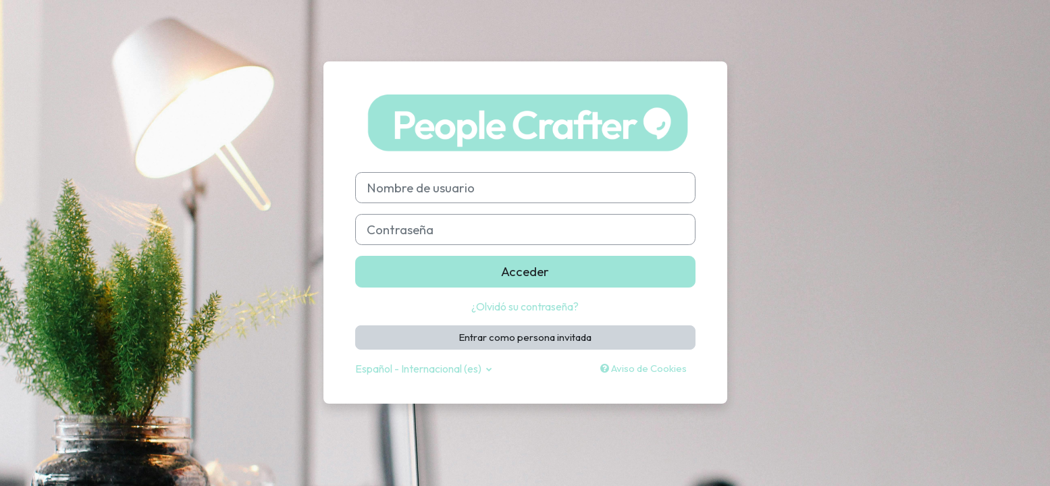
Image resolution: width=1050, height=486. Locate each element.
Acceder (525, 271)
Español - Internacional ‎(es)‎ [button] (419, 368)
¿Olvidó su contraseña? (525, 306)
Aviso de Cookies (643, 368)
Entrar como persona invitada (525, 337)
